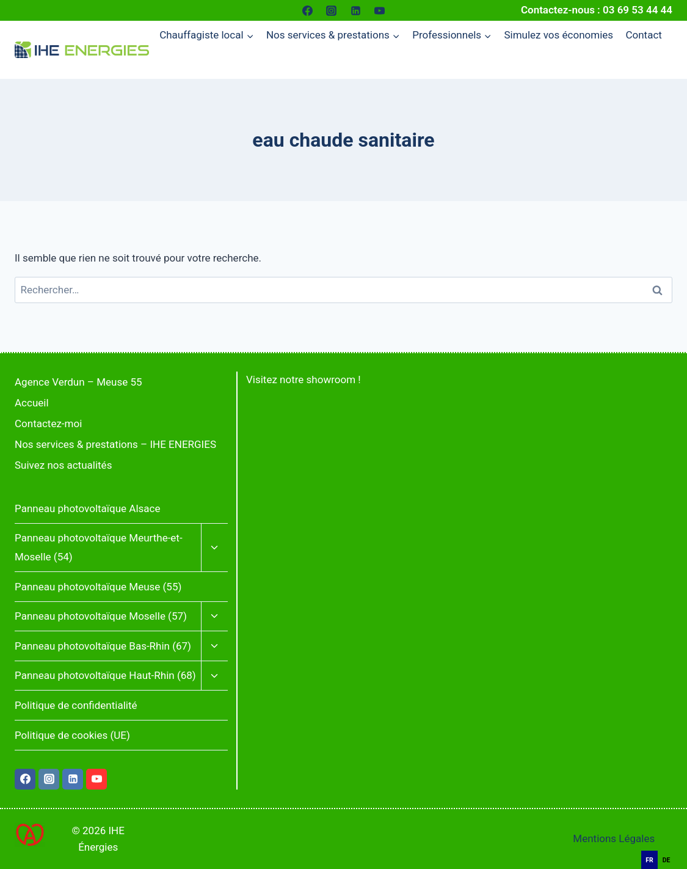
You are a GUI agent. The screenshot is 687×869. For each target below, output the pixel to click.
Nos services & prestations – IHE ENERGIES (115, 444)
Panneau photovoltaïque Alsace (87, 508)
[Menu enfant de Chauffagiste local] (206, 35)
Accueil (32, 403)
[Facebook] (307, 10)
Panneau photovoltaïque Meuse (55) (98, 587)
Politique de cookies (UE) (72, 735)
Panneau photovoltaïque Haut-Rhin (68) (105, 675)
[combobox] (669, 844)
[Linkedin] (355, 10)
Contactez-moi (48, 423)
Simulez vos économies (558, 35)
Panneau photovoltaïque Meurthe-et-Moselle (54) (99, 547)
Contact (643, 35)
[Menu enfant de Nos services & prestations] (333, 35)
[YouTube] (379, 10)
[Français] (669, 844)
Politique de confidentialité (76, 705)
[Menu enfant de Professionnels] (452, 35)
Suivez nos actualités (63, 465)
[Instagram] (331, 10)
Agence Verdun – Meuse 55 (78, 382)
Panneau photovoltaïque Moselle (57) (101, 616)
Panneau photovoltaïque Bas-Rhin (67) (103, 646)
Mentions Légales (614, 838)
